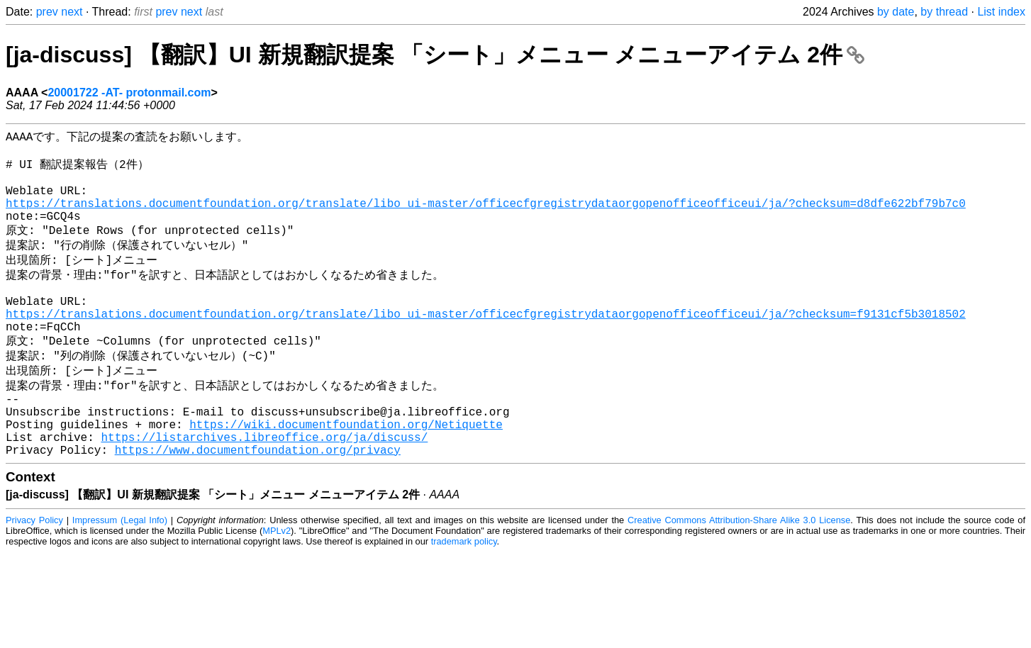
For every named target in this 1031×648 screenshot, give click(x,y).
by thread (944, 12)
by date (895, 12)
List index (1001, 12)
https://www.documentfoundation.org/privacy (258, 503)
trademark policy (464, 595)
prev (47, 12)
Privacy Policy (34, 574)
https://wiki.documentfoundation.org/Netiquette (346, 472)
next (71, 12)
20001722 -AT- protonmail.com (129, 92)
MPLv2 (276, 584)
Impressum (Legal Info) (119, 574)
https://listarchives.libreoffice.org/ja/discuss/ (264, 488)
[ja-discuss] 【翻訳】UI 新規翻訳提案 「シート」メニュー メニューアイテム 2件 (435, 54)
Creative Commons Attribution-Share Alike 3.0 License (739, 574)
